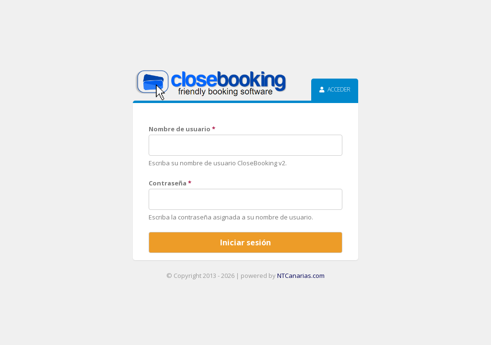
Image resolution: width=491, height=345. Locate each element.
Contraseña (170, 183)
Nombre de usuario (182, 129)
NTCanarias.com (301, 275)
